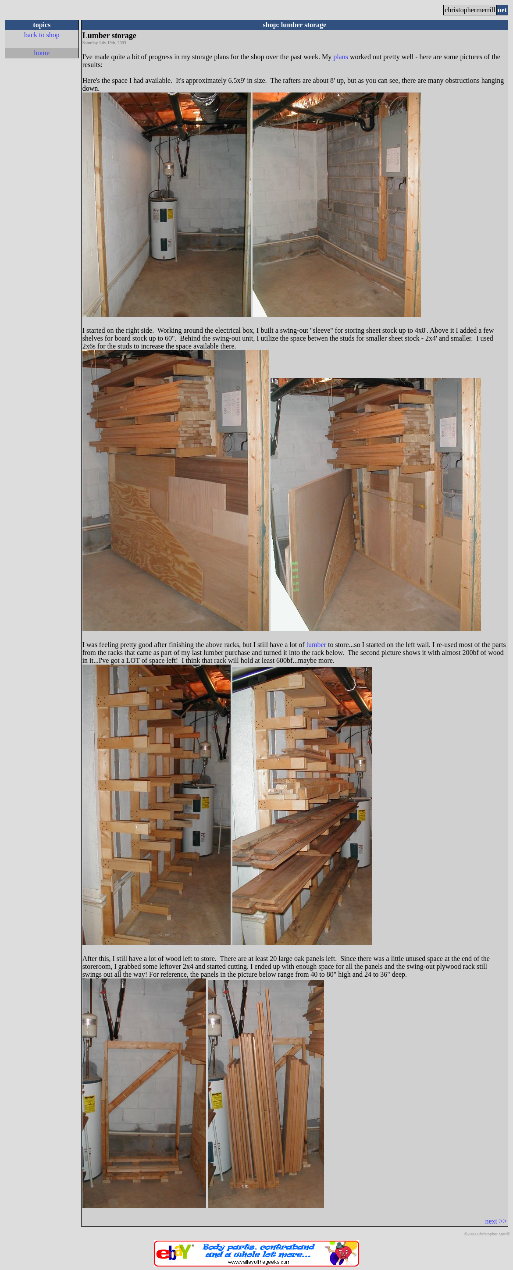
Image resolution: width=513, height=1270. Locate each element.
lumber (316, 644)
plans (340, 56)
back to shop (42, 35)
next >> (496, 1221)
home (42, 53)
